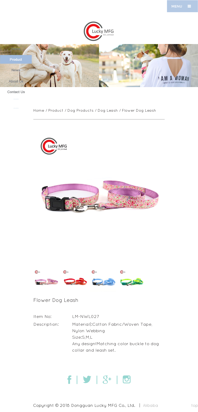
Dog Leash (108, 110)
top (194, 404)
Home (39, 110)
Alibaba (150, 404)
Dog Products (81, 110)
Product (56, 110)
